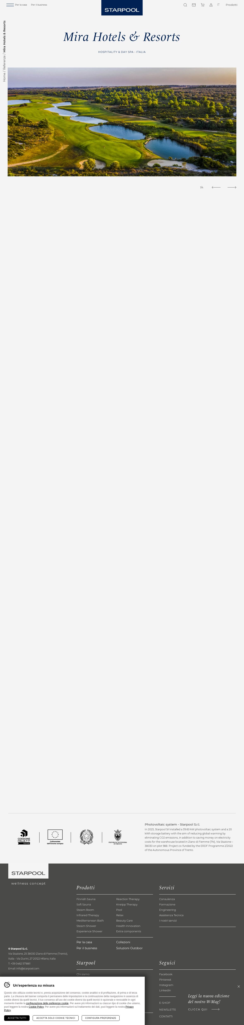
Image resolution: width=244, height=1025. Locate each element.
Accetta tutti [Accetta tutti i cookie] (17, 1018)
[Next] (231, 187)
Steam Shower (86, 938)
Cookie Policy (36, 1006)
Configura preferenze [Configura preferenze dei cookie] (100, 1018)
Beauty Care (124, 932)
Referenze (4, 63)
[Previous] (214, 187)
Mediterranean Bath (90, 932)
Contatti (193, 6)
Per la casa (26, 5)
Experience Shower (89, 943)
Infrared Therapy (88, 927)
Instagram (166, 997)
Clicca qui (196, 1009)
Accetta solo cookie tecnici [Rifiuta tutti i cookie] (55, 1018)
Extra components (128, 943)
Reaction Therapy (128, 911)
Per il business (44, 5)
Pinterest (165, 991)
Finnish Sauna (86, 911)
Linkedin (165, 1002)
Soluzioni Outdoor (129, 960)
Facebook (165, 986)
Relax (119, 927)
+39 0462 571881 (20, 975)
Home (4, 77)
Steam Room (85, 922)
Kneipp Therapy (127, 916)
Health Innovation (128, 938)
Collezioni (123, 954)
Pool (119, 922)
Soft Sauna (84, 916)
